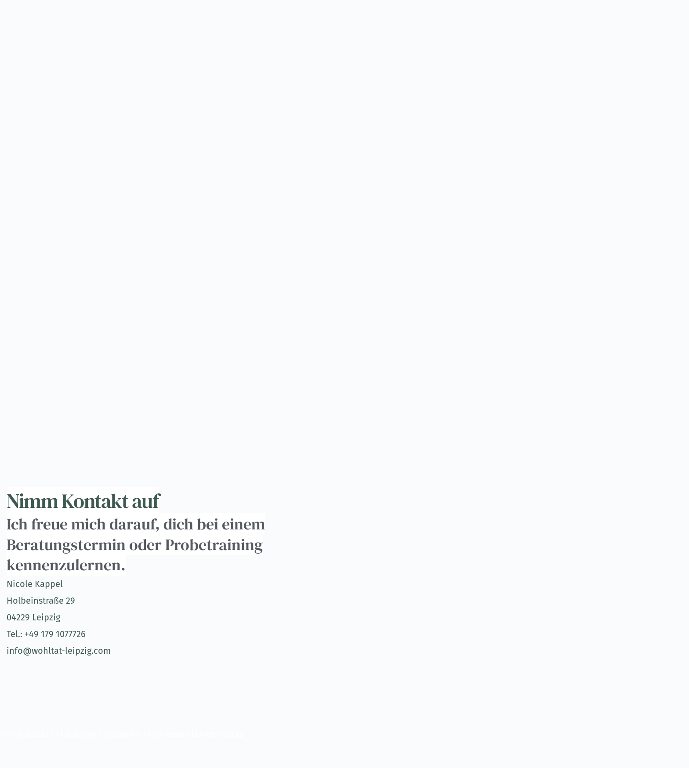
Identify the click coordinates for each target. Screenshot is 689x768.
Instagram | (125, 733)
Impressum (168, 733)
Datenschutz (219, 733)
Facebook (78, 733)
